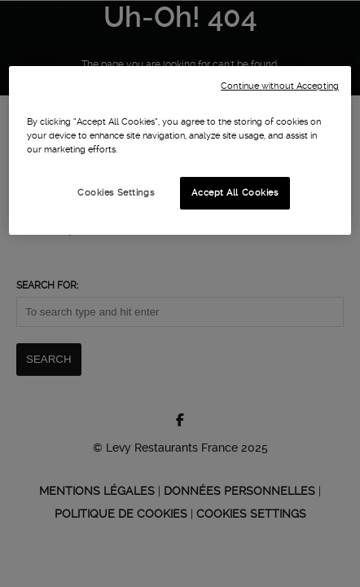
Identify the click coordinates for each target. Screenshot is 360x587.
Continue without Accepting (280, 86)
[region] (180, 150)
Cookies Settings (115, 192)
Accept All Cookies (234, 192)
